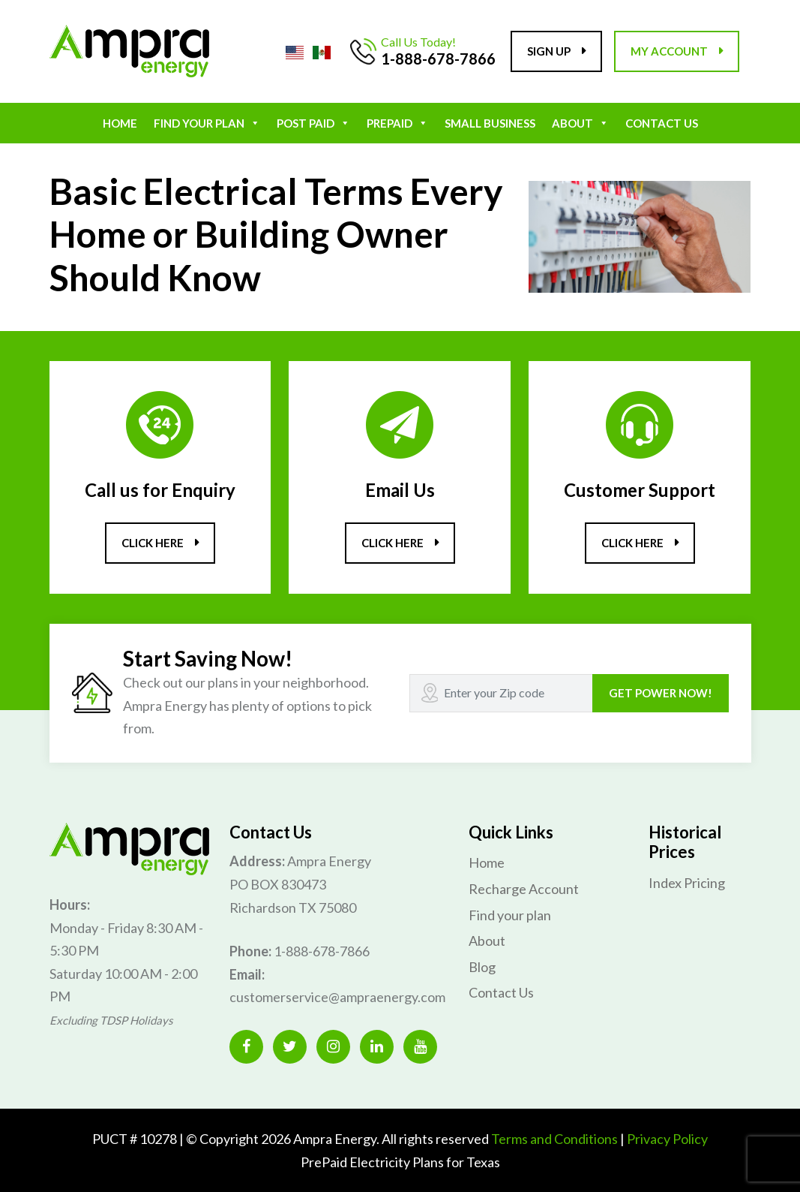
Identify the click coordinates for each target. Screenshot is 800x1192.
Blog (482, 967)
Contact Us (661, 123)
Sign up (549, 51)
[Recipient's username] (501, 693)
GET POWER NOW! (660, 693)
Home (120, 123)
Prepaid (397, 123)
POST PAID (313, 123)
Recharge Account (524, 888)
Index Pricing (687, 882)
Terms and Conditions (554, 1138)
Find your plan (207, 123)
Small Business (490, 123)
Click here (152, 542)
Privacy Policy (667, 1138)
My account (669, 51)
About (580, 123)
